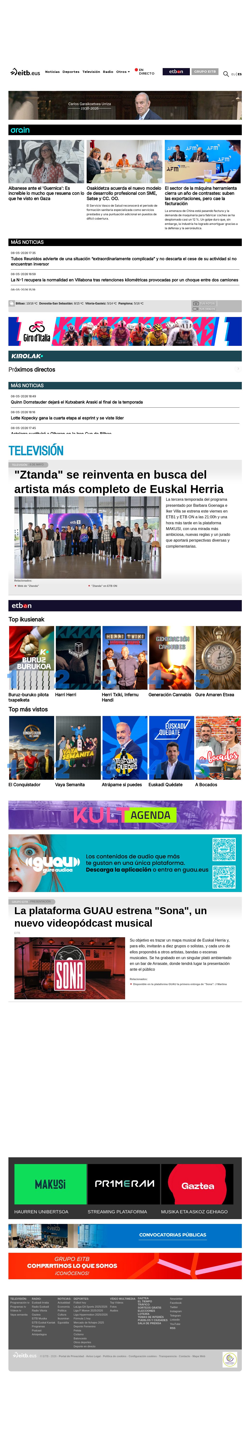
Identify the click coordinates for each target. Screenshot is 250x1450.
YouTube (175, 1324)
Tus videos (204, 309)
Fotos (113, 1306)
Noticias (52, 72)
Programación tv (20, 1302)
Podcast (37, 1330)
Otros (121, 72)
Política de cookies (114, 1356)
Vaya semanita (19, 1314)
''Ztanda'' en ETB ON (104, 585)
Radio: (36, 1298)
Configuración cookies (143, 1356)
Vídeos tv (15, 1310)
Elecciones (146, 1310)
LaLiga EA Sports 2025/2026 (90, 1306)
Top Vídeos (116, 1302)
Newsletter (176, 1298)
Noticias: (64, 1298)
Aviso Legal (93, 1356)
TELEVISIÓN (35, 451)
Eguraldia (63, 1322)
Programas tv (18, 1306)
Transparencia (168, 1356)
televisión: (18, 1298)
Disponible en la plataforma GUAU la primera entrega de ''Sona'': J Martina (180, 984)
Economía (64, 1306)
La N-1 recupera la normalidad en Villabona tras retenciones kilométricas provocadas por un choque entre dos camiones (124, 280)
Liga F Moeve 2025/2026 (88, 1310)
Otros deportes (82, 1342)
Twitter (174, 1307)
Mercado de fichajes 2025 (89, 1322)
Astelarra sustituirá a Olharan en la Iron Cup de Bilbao (61, 433)
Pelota (77, 1330)
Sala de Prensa (149, 1323)
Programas (38, 1326)
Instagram (176, 1311)
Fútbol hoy (80, 1302)
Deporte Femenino (85, 1326)
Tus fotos (204, 303)
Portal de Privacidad (71, 1356)
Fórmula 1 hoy (82, 1318)
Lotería (143, 1313)
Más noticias (27, 242)
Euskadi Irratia (40, 1302)
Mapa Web (198, 1356)
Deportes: (81, 1298)
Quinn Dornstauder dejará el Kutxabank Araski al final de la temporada (77, 402)
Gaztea (36, 1314)
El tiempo (145, 1301)
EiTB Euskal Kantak (43, 1322)
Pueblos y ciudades (153, 1320)
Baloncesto (80, 1338)
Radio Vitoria (39, 1310)
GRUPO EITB (205, 71)
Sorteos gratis (149, 1307)
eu (233, 74)
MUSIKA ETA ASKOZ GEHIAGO (194, 1211)
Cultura (62, 1314)
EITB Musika (39, 1318)
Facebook (176, 1302)
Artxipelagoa (39, 1334)
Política (62, 1310)
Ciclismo (79, 1334)
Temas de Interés (151, 1317)
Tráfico (144, 1304)
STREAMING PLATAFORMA (117, 1211)
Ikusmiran (63, 1318)
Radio (108, 72)
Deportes (71, 72)
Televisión (91, 72)
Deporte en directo (85, 1346)
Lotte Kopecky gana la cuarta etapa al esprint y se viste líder (67, 418)
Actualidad (64, 1302)
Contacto (184, 1356)
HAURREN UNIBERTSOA (41, 1211)
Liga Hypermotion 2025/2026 (91, 1314)
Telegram (175, 1315)
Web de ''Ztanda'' (28, 585)
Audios (114, 1310)
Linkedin (175, 1319)
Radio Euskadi (40, 1306)
